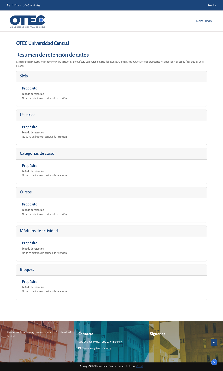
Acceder (212, 5)
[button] (214, 342)
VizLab (139, 366)
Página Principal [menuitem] (204, 21)
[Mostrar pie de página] (214, 362)
